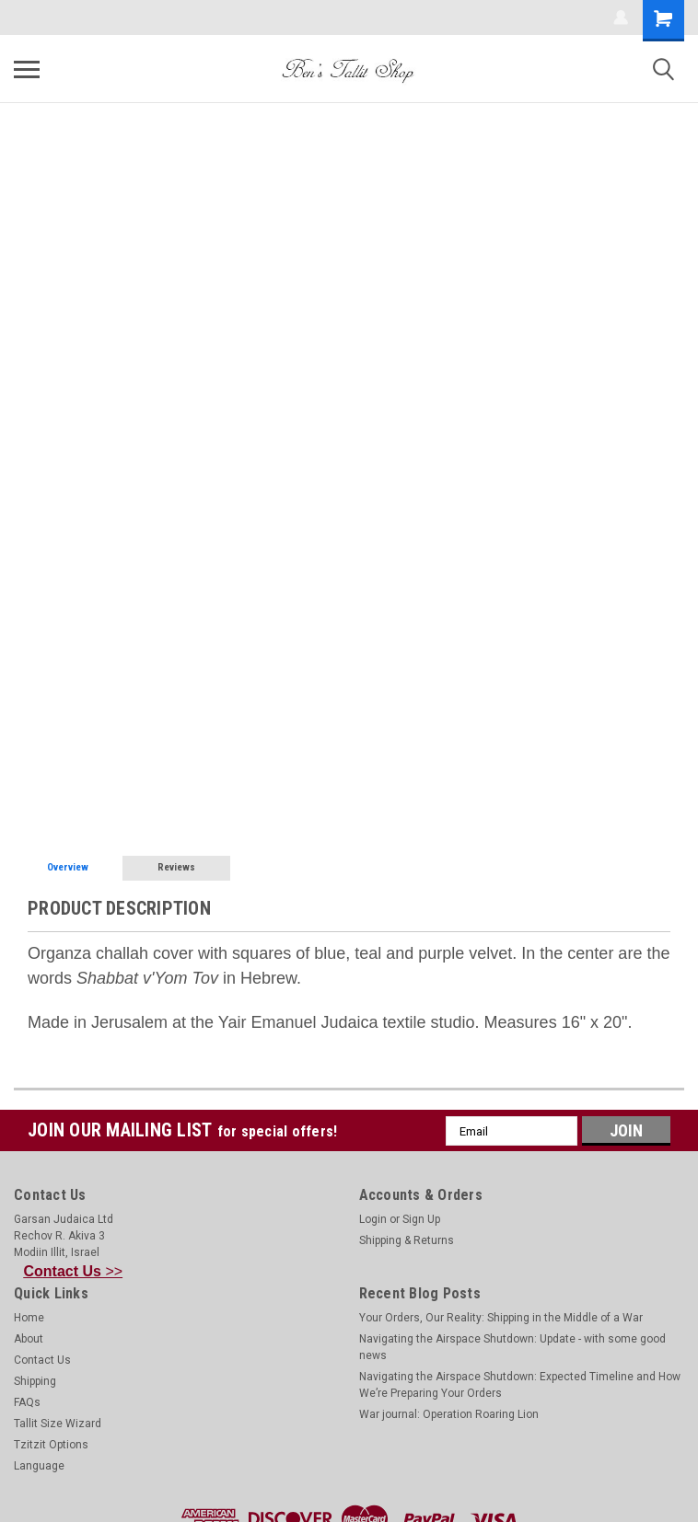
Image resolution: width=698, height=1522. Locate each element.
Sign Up (421, 1219)
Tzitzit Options (51, 1444)
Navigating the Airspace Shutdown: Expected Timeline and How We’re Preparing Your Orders (520, 1385)
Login (373, 1219)
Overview (67, 867)
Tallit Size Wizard (57, 1423)
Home (29, 1317)
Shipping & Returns (406, 1240)
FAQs (27, 1402)
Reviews (176, 867)
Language (39, 1465)
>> (73, 1271)
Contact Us (42, 1360)
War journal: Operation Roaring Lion (449, 1414)
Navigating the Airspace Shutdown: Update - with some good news (512, 1347)
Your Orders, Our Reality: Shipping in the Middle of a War (501, 1317)
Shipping (35, 1381)
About (28, 1338)
